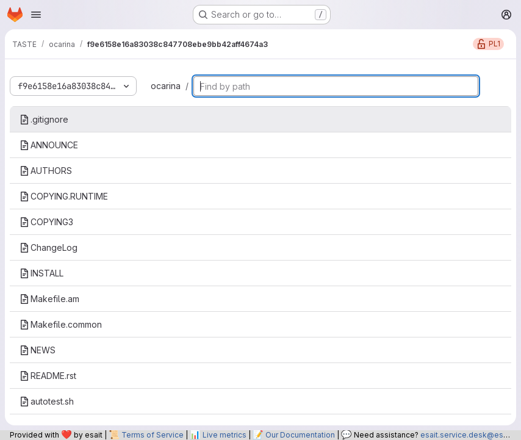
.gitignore (44, 119)
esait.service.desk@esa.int (469, 434)
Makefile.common (61, 324)
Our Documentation (300, 434)
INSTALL (41, 273)
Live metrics (224, 434)
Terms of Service (152, 434)
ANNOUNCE (49, 145)
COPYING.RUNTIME (64, 196)
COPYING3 (46, 222)
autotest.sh (47, 401)
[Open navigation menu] (36, 14)
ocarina (166, 86)
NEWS (38, 350)
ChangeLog (48, 247)
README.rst (48, 375)
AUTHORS (46, 170)
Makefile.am (49, 299)
